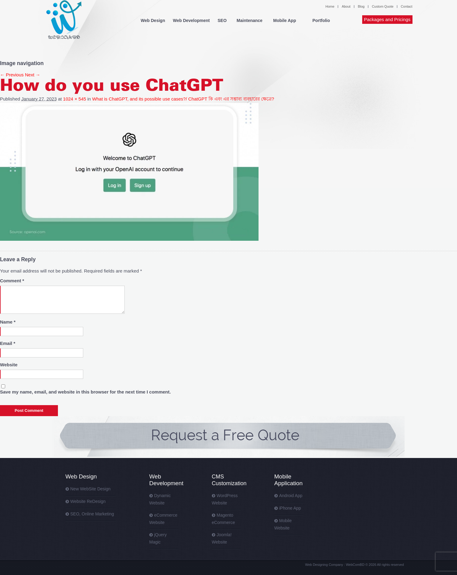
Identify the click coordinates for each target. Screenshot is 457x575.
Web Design (153, 20)
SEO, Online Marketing (92, 513)
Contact (406, 6)
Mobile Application (288, 479)
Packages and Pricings (387, 19)
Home (330, 6)
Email (7, 343)
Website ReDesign (88, 501)
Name (8, 321)
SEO (222, 20)
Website (8, 364)
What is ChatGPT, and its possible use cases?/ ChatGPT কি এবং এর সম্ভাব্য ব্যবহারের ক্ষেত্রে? (183, 98)
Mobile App (284, 20)
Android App (290, 495)
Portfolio (321, 20)
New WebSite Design (90, 488)
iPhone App (290, 508)
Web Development (191, 20)
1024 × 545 (74, 98)
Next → (32, 74)
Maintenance (249, 20)
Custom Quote (383, 6)
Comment (12, 280)
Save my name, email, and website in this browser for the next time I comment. (85, 391)
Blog (361, 6)
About (346, 6)
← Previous (12, 74)
